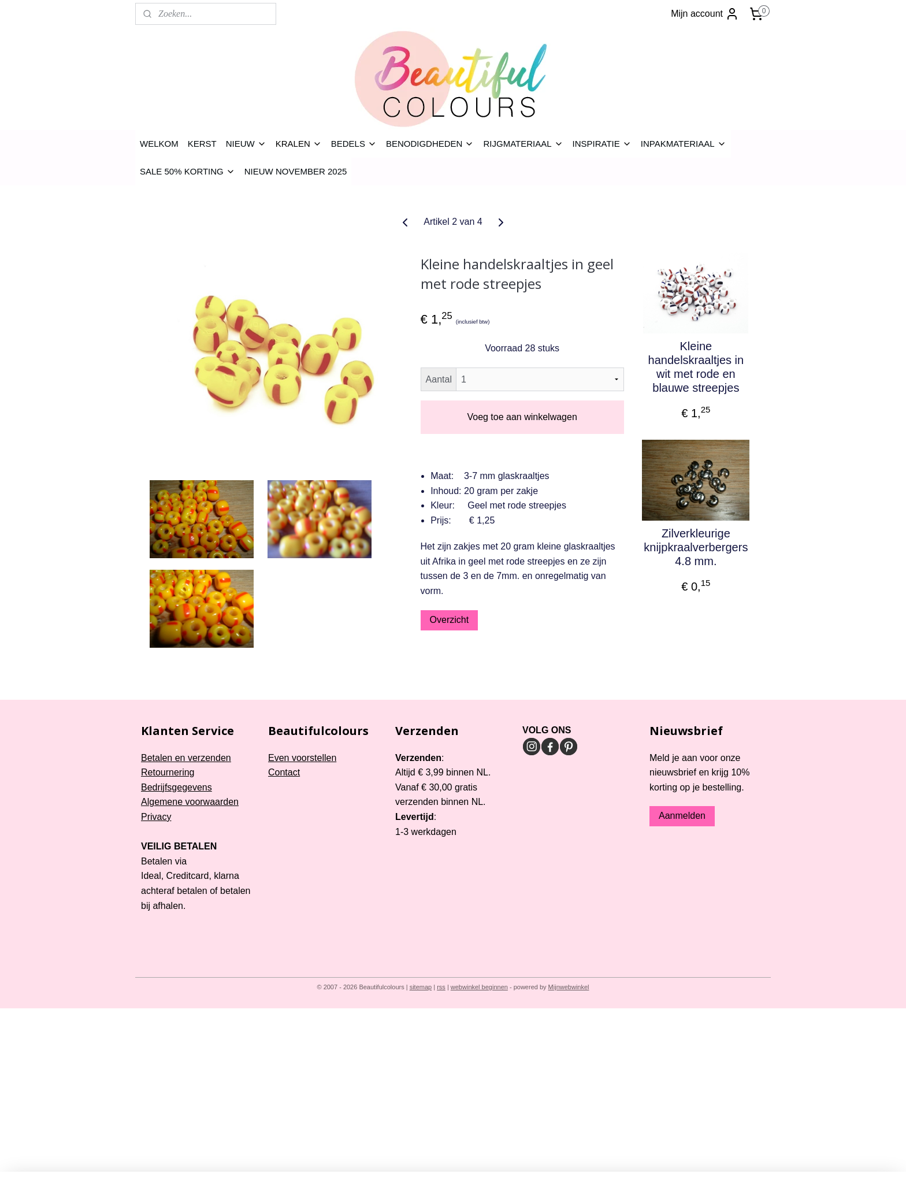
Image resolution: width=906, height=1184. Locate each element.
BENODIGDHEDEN (430, 144)
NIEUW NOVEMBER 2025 (295, 171)
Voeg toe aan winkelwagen (522, 417)
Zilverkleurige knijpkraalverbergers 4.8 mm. (696, 547)
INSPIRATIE (602, 144)
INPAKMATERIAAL (683, 144)
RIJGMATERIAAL (523, 144)
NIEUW (246, 144)
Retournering (168, 772)
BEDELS (354, 144)
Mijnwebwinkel (568, 986)
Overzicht (449, 620)
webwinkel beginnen (479, 986)
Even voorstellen (302, 758)
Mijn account (705, 14)
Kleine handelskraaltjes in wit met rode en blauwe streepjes (696, 367)
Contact (284, 772)
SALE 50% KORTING (187, 171)
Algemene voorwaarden (190, 802)
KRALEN (299, 144)
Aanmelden (682, 816)
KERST (202, 144)
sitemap (421, 986)
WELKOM (159, 144)
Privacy (156, 817)
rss (441, 986)
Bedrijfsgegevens (176, 787)
